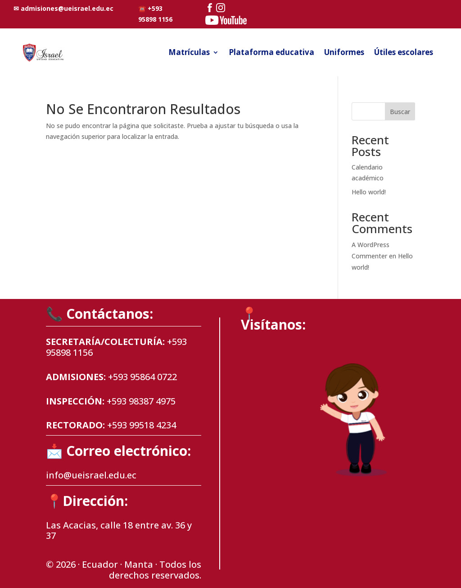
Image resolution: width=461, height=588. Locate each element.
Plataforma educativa (271, 52)
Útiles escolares (403, 52)
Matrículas (189, 52)
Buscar (400, 111)
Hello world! (369, 192)
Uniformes (344, 52)
